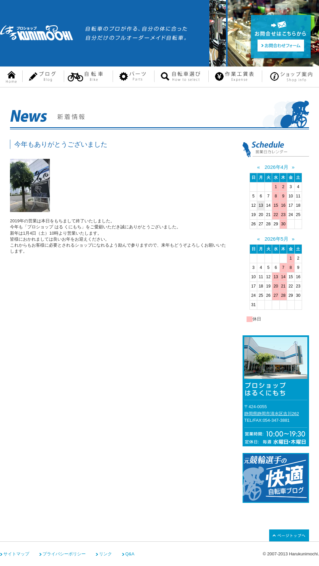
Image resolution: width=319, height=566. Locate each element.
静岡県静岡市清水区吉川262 (271, 413)
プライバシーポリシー (64, 553)
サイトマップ (16, 553)
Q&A (129, 553)
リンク (105, 553)
